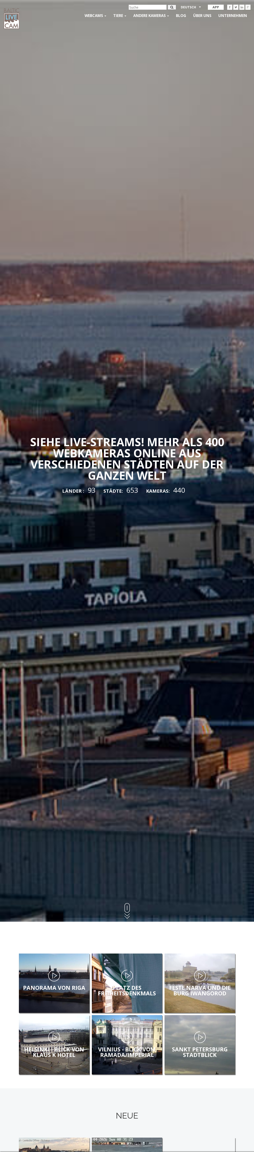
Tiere (119, 15)
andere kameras (151, 15)
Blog (181, 15)
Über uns (202, 15)
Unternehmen (232, 15)
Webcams (95, 15)
